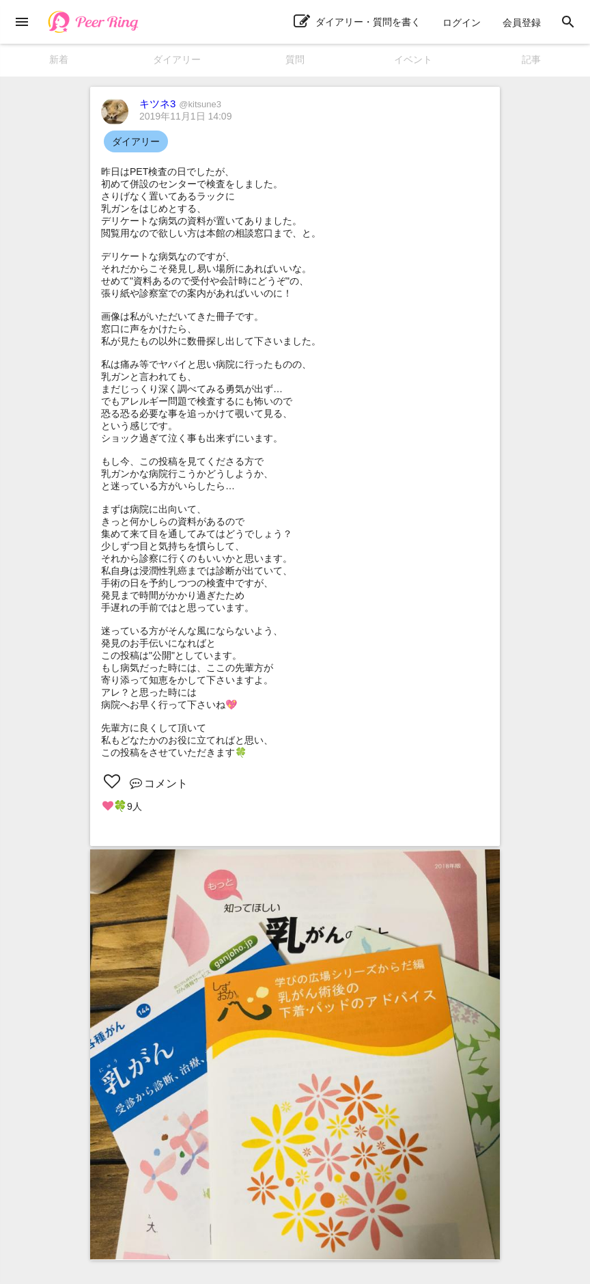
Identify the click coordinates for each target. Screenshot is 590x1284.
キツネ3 (180, 103)
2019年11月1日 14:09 (185, 116)
